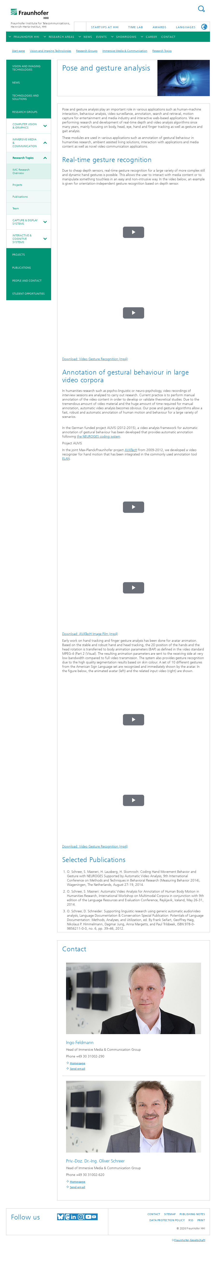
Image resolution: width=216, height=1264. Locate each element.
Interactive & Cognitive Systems (22, 239)
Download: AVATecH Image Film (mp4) (90, 634)
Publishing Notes (192, 1214)
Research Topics (162, 50)
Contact (154, 1214)
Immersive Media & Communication (124, 50)
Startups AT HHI (105, 27)
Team (16, 208)
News (16, 82)
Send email (77, 1068)
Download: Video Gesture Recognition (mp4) (95, 359)
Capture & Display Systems (25, 222)
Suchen (201, 9)
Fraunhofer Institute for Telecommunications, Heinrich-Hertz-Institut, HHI (40, 25)
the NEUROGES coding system (98, 436)
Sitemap (170, 1214)
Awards (159, 27)
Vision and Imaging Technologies (50, 50)
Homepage (77, 1063)
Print (201, 1220)
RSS (191, 1220)
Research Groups (86, 50)
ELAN (66, 459)
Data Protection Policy (167, 1220)
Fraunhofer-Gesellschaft (189, 1240)
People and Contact (26, 280)
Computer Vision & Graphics (25, 126)
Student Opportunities (28, 293)
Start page (18, 50)
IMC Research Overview (21, 171)
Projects (17, 185)
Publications (20, 196)
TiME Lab (135, 27)
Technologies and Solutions (25, 97)
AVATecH (131, 450)
